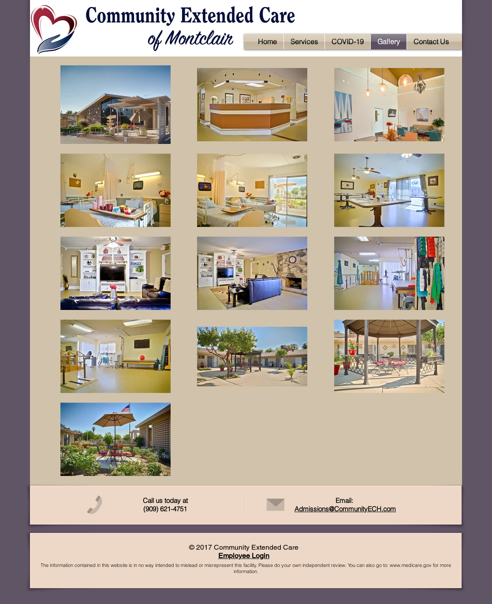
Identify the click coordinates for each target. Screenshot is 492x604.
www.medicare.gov (411, 565)
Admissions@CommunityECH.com (345, 509)
